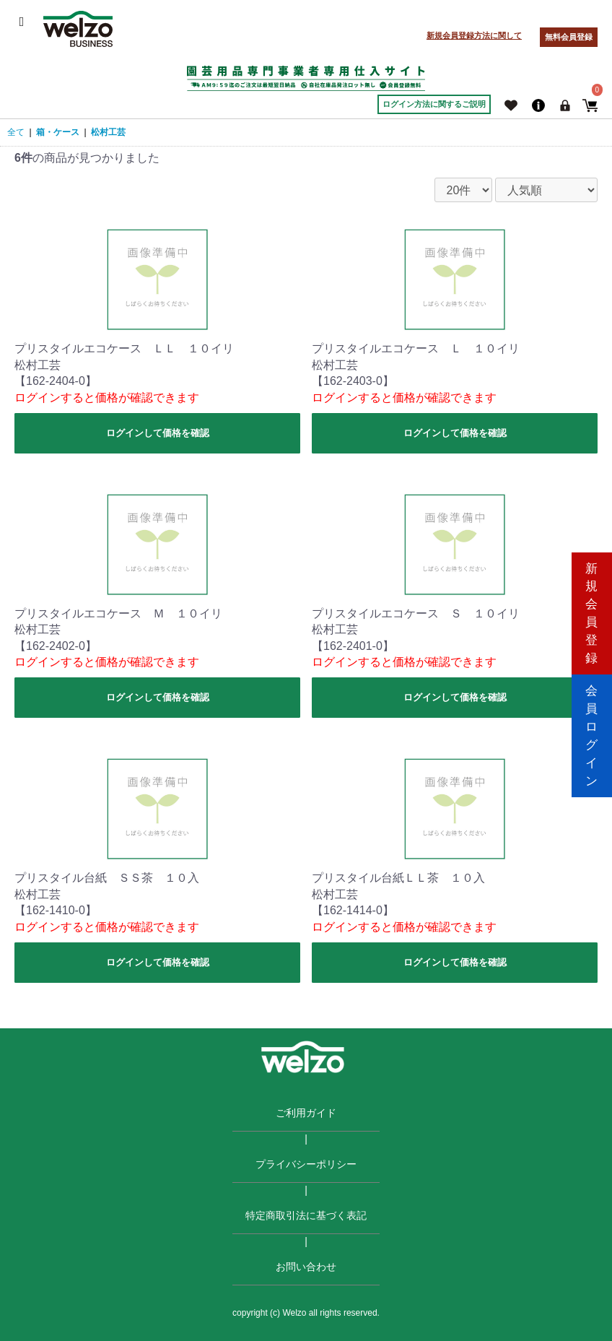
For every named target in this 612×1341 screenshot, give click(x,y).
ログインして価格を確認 (157, 433)
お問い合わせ (306, 1266)
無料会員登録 (569, 36)
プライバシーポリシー (306, 1164)
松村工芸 (108, 132)
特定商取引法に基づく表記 (306, 1215)
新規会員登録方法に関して (474, 35)
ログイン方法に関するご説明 (434, 104)
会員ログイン (591, 732)
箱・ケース (57, 132)
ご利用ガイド (306, 1113)
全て (16, 132)
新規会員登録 (591, 609)
